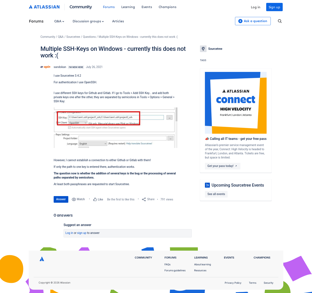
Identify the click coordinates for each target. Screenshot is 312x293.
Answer (61, 199)
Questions (89, 36)
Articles (118, 21)
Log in (255, 7)
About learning (202, 264)
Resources (200, 270)
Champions (167, 7)
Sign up (274, 7)
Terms (252, 282)
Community (81, 7)
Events (147, 7)
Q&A (59, 21)
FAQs (167, 264)
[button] (115, 127)
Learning (128, 7)
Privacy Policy (233, 282)
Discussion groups (88, 21)
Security (268, 282)
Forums (109, 7)
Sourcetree (73, 36)
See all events (216, 194)
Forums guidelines (175, 270)
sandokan (60, 67)
